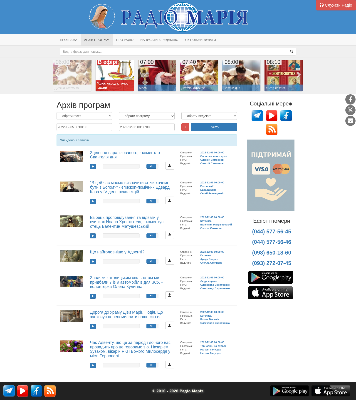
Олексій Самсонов (212, 159)
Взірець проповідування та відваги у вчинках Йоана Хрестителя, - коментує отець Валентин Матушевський (126, 222)
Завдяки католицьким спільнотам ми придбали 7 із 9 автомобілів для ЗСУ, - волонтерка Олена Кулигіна (126, 282)
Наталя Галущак (210, 349)
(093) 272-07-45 (271, 263)
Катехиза (205, 221)
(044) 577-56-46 (271, 242)
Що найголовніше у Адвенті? (117, 252)
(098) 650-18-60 (271, 253)
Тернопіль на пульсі (213, 346)
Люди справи (208, 281)
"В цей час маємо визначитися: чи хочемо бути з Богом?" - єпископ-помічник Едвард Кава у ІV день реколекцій (129, 187)
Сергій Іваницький (211, 193)
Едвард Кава (208, 189)
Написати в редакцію (159, 40)
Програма (68, 40)
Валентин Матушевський (216, 224)
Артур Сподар (209, 259)
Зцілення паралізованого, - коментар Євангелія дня (125, 155)
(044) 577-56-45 (271, 231)
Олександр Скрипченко (215, 284)
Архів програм (96, 40)
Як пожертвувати (200, 40)
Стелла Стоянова (211, 228)
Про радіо (125, 40)
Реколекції (206, 186)
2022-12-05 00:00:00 (212, 152)
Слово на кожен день (213, 156)
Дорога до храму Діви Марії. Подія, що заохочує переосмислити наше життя (126, 314)
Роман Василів (209, 319)
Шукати (213, 127)
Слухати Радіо (336, 5)
